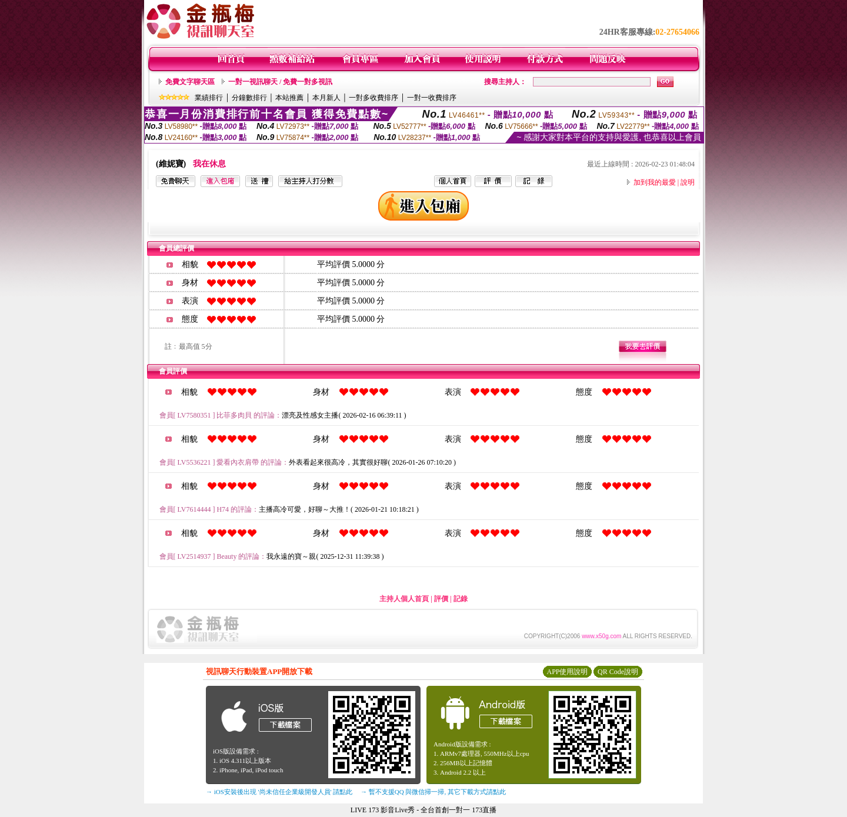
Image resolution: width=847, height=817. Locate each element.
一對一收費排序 (431, 98)
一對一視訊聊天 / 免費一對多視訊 (280, 82)
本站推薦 (289, 98)
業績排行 (209, 98)
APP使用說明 (567, 672)
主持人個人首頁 (404, 599)
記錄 (460, 599)
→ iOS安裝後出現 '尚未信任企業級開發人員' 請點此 (279, 791)
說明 (688, 182)
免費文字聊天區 (190, 82)
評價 (441, 599)
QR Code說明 (618, 672)
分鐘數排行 (249, 98)
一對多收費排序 (373, 98)
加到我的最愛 (654, 182)
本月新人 (326, 98)
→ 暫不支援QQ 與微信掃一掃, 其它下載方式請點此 (433, 791)
